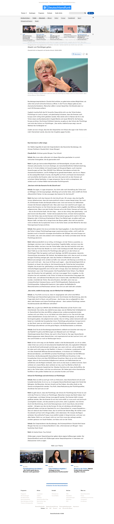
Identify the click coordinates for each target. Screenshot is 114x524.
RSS (67, 501)
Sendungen (32, 13)
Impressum (76, 506)
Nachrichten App (41, 501)
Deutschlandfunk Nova (69, 2)
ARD (47, 508)
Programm (41, 13)
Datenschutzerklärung (52, 506)
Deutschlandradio (43, 2)
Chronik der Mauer (67, 508)
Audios (38, 495)
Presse (82, 495)
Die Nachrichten (25, 497)
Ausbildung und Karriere (87, 497)
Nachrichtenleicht (25, 499)
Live (90, 13)
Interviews (29, 18)
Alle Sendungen (25, 495)
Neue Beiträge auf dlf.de (27, 501)
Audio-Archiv (58, 13)
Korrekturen (84, 501)
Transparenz (84, 499)
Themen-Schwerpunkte (27, 503)
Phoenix (55, 508)
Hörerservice (55, 493)
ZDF (50, 508)
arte (60, 508)
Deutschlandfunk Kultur (56, 2)
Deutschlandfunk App (42, 499)
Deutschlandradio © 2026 (57, 513)
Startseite (22, 18)
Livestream (40, 493)
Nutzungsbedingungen (65, 506)
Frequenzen (40, 503)
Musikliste (68, 499)
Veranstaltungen (70, 497)
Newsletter (69, 495)
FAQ (67, 493)
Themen (23, 13)
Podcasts (49, 13)
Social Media (55, 495)
